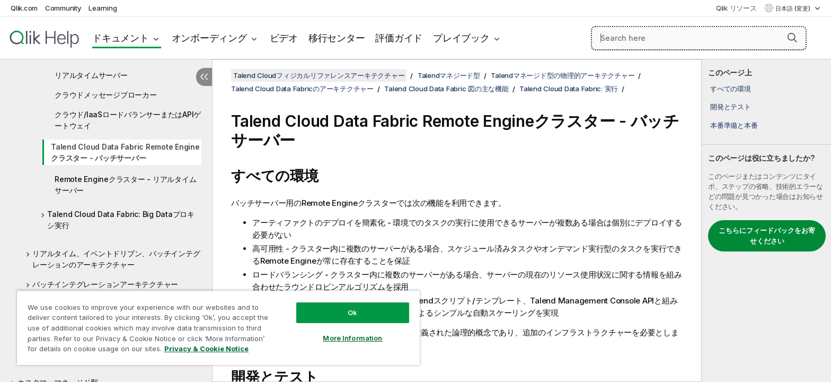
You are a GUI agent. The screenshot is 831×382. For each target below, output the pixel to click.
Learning (103, 8)
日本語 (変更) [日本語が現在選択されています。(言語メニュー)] (793, 8)
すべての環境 (730, 88)
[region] (218, 327)
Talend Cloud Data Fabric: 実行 (568, 88)
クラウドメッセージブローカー (106, 94)
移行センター (336, 38)
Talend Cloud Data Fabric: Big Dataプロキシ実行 (121, 220)
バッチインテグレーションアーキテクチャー (105, 284)
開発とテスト (730, 106)
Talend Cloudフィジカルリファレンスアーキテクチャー (318, 75)
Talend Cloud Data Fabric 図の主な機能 (446, 88)
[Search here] (699, 38)
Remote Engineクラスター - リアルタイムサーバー (125, 185)
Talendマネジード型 (449, 75)
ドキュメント (120, 38)
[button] (792, 37)
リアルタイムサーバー (91, 75)
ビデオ (284, 38)
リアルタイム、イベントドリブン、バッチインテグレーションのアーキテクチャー (116, 259)
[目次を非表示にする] (204, 77)
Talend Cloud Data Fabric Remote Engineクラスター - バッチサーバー (125, 152)
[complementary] (766, 220)
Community (63, 8)
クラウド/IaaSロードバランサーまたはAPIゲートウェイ (128, 120)
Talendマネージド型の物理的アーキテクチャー (562, 75)
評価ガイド (398, 38)
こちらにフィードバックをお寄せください (767, 235)
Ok (352, 312)
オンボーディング (209, 38)
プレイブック (461, 38)
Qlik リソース (736, 8)
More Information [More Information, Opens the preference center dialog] (352, 338)
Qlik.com (24, 8)
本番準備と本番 (733, 125)
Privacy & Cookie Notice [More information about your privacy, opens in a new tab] (206, 348)
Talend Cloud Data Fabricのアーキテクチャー (302, 88)
